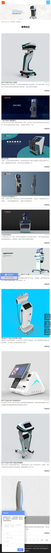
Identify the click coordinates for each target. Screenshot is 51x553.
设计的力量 (4, 158)
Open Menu (48, 2)
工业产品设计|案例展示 (8, 120)
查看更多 (47, 90)
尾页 (47, 540)
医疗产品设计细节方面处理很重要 (12, 462)
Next (48, 12)
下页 (42, 540)
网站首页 (13, 21)
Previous (3, 12)
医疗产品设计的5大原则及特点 (11, 400)
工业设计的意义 (6, 235)
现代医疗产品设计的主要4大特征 (11, 338)
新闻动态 (18, 21)
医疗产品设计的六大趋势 (9, 82)
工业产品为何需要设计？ (9, 196)
